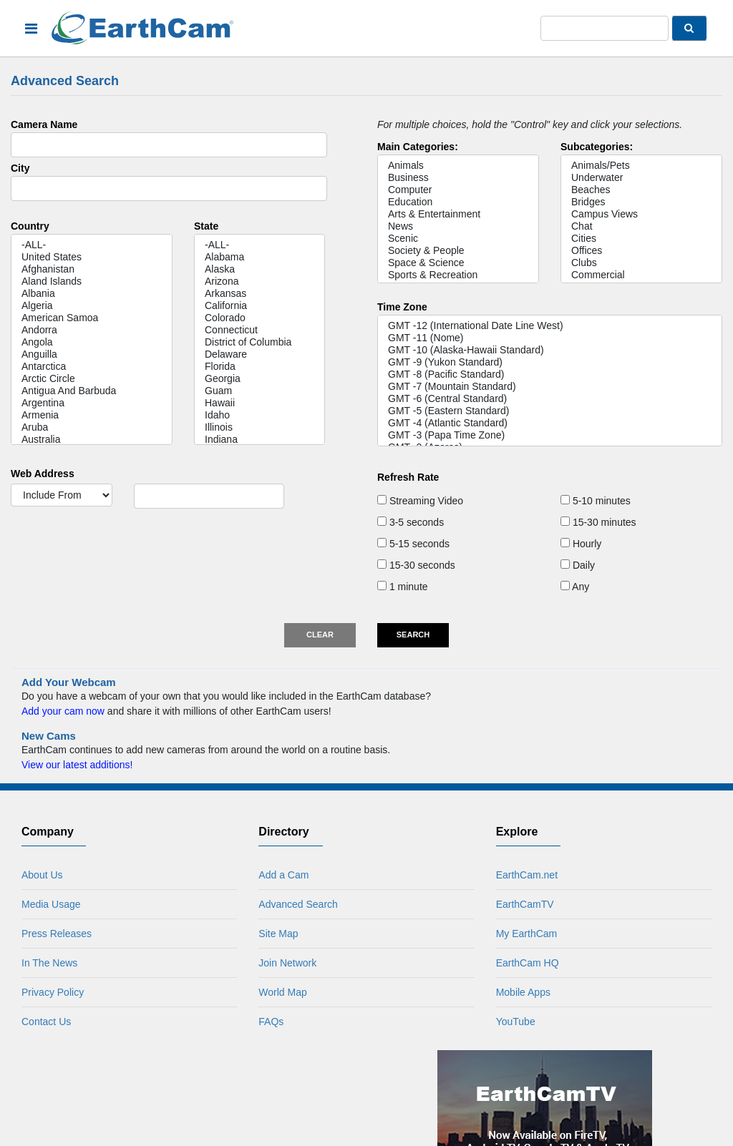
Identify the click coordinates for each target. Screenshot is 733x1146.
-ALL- (91, 245)
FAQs (270, 1021)
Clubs (641, 263)
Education (458, 202)
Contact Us (46, 1021)
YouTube (515, 1021)
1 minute (402, 586)
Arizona (259, 281)
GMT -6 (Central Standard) (550, 399)
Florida (259, 367)
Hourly (580, 543)
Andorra (91, 330)
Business (458, 178)
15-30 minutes (598, 522)
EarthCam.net (527, 875)
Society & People (458, 251)
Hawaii (259, 403)
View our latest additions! (76, 764)
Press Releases (56, 933)
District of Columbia (259, 342)
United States (91, 257)
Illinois (259, 427)
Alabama (259, 257)
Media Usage (51, 904)
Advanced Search (298, 904)
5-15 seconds (413, 543)
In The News (49, 963)
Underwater (641, 178)
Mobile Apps (523, 992)
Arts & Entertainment (458, 214)
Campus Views (641, 214)
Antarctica (91, 367)
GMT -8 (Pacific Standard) (550, 374)
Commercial (641, 275)
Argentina (91, 403)
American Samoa (91, 318)
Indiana (259, 440)
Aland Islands (91, 281)
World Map (282, 992)
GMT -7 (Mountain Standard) (550, 387)
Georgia (259, 379)
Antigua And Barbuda (91, 391)
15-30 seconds (416, 565)
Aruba (91, 427)
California (259, 306)
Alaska (259, 269)
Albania (91, 294)
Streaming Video (420, 500)
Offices (641, 251)
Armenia (91, 415)
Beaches (641, 190)
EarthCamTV (525, 904)
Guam (259, 391)
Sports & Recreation (458, 275)
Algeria (91, 306)
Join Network (287, 963)
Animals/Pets (641, 166)
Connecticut (259, 330)
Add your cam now (63, 711)
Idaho (259, 415)
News (458, 226)
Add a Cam (283, 875)
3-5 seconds (410, 522)
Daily (577, 565)
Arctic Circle (91, 379)
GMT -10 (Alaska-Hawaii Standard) (550, 350)
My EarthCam (527, 933)
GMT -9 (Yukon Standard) (550, 362)
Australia (91, 440)
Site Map (278, 933)
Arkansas (259, 294)
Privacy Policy (52, 992)
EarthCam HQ (527, 963)
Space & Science (458, 263)
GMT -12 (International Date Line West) (550, 326)
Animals (458, 166)
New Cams (48, 736)
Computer (458, 190)
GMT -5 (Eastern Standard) (550, 411)
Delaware (259, 354)
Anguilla (91, 354)
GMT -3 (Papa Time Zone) (550, 435)
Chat (641, 226)
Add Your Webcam (68, 682)
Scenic (458, 238)
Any (574, 586)
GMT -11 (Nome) (550, 338)
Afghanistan (91, 269)
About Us (42, 875)
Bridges (641, 202)
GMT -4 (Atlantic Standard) (550, 423)
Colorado (259, 318)
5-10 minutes (595, 500)
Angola (91, 342)
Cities (641, 238)
